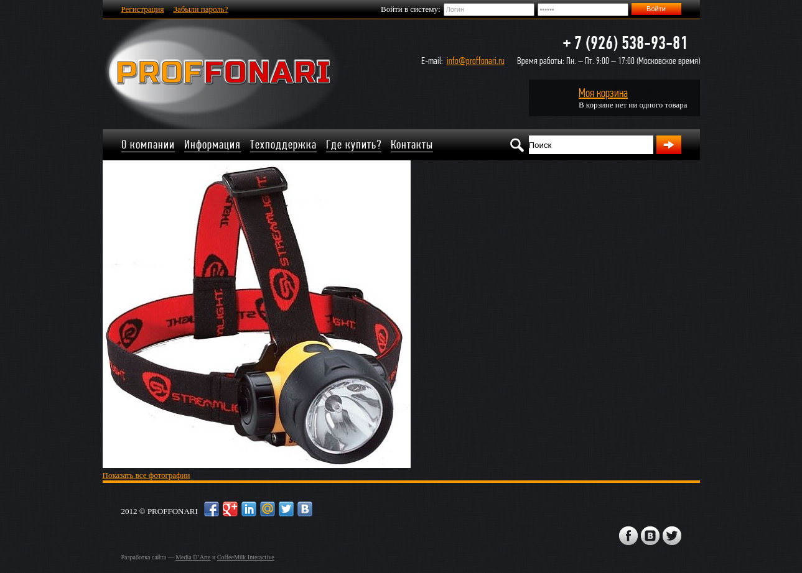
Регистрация (142, 9)
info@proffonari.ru (476, 60)
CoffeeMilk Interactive (245, 557)
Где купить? (353, 144)
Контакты (412, 144)
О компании (148, 144)
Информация (212, 144)
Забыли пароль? (200, 9)
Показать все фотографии (146, 475)
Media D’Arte (192, 557)
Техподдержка (283, 144)
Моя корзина (603, 93)
